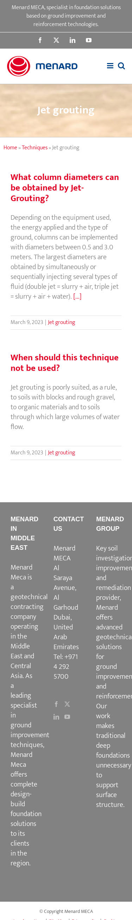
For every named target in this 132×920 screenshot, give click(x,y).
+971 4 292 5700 (66, 667)
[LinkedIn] (56, 717)
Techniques (35, 148)
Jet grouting (61, 322)
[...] (77, 297)
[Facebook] (56, 704)
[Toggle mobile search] (121, 65)
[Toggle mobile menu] (110, 65)
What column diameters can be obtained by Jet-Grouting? (65, 188)
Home (10, 148)
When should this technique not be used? (65, 362)
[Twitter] (67, 704)
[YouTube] (67, 717)
